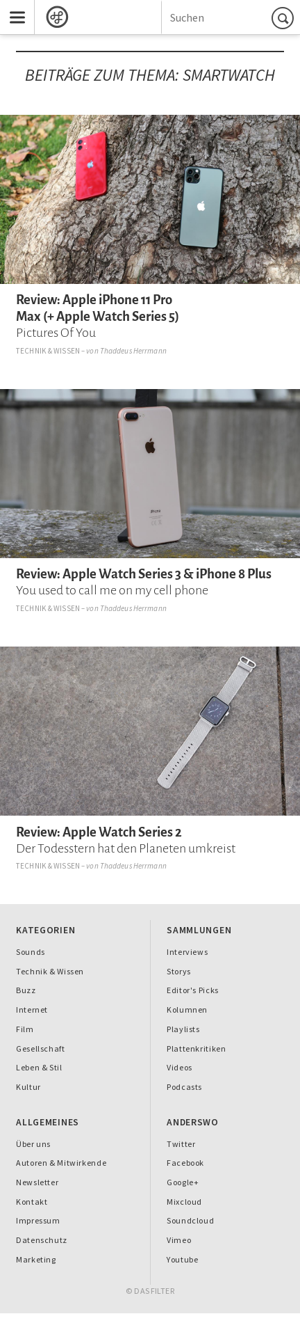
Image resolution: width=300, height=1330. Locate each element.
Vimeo (179, 1240)
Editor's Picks (193, 990)
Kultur (28, 1087)
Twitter (181, 1144)
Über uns (33, 1144)
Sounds (30, 952)
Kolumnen (187, 1009)
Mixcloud (184, 1201)
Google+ (183, 1182)
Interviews (187, 952)
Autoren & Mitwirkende (61, 1162)
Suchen (284, 18)
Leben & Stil (39, 1067)
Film (25, 1029)
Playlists (183, 1029)
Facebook (185, 1162)
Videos (179, 1067)
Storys (179, 971)
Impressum (38, 1220)
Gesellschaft (40, 1048)
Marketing (36, 1259)
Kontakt (31, 1201)
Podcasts (184, 1087)
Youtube (182, 1259)
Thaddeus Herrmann (133, 351)
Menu (12, 6)
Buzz (26, 990)
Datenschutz (41, 1240)
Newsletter (37, 1182)
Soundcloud (190, 1220)
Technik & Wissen (48, 351)
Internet (32, 1009)
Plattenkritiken (196, 1048)
